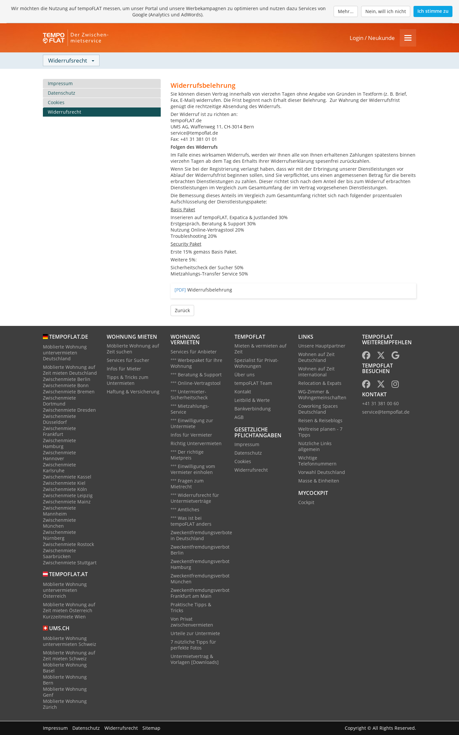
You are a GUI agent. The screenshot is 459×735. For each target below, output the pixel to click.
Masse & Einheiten (318, 481)
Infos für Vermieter (191, 435)
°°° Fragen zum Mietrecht (187, 484)
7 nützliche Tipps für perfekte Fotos (193, 645)
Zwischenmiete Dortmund (59, 401)
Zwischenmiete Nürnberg (59, 535)
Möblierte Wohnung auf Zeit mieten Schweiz (69, 656)
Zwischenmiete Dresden (69, 410)
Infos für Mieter (124, 369)
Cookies (56, 103)
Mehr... (346, 11)
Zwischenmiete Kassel (67, 477)
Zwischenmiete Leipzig (68, 496)
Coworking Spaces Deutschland (318, 410)
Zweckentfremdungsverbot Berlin (200, 550)
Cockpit (306, 502)
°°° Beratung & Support (196, 375)
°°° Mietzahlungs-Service (190, 409)
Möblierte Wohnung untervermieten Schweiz (69, 641)
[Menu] (408, 38)
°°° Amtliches (185, 510)
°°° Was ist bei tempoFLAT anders (191, 521)
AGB (239, 418)
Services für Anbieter (194, 352)
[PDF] (180, 290)
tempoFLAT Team (253, 384)
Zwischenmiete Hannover (59, 456)
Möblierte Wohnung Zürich (65, 704)
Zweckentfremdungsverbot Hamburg (200, 564)
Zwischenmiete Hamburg (59, 444)
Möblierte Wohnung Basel (65, 668)
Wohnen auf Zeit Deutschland (316, 358)
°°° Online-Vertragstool (196, 383)
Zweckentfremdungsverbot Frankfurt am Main (200, 593)
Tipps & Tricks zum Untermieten (127, 381)
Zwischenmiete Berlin (66, 379)
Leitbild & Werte (252, 401)
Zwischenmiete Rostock (68, 544)
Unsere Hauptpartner (321, 346)
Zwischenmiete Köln (65, 489)
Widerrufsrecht (64, 112)
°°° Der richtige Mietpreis (187, 455)
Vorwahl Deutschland (321, 473)
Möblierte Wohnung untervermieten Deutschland (65, 353)
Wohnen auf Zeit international (316, 372)
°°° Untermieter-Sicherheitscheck (189, 395)
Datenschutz (61, 93)
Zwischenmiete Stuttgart (70, 563)
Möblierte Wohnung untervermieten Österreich (65, 590)
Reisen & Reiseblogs (320, 421)
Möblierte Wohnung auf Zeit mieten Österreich (69, 608)
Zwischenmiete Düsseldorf (59, 419)
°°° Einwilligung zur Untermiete (192, 424)
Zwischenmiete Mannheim (59, 511)
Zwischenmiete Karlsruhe (59, 468)
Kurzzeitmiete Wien (64, 617)
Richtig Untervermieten (196, 444)
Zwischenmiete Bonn (66, 386)
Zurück (182, 311)
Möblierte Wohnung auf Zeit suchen (133, 349)
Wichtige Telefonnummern (317, 461)
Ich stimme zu (433, 11)
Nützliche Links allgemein (315, 447)
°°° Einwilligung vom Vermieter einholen (193, 469)
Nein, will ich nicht (385, 11)
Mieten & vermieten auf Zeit (260, 349)
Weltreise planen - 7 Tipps (320, 432)
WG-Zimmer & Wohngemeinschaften (322, 395)
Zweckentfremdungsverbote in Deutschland (201, 536)
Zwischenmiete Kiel (64, 483)
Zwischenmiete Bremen (69, 392)
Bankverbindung (252, 409)
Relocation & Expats (319, 384)
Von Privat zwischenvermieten (192, 622)
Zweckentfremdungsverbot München (200, 579)
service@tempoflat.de (386, 412)
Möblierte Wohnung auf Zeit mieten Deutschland (70, 370)
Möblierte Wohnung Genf (65, 692)
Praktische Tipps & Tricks (191, 608)
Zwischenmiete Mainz (67, 502)
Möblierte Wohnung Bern (65, 680)
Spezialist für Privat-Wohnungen (256, 364)
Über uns (244, 375)
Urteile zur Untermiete (195, 634)
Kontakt (242, 392)
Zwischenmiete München (59, 523)
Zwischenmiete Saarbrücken (59, 554)
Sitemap (151, 728)
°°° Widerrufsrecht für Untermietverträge (195, 498)
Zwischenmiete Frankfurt (59, 431)
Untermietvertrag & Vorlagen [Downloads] (195, 659)
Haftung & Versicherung (133, 392)
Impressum (60, 84)
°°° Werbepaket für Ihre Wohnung (196, 363)
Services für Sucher (128, 361)
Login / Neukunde (372, 38)
